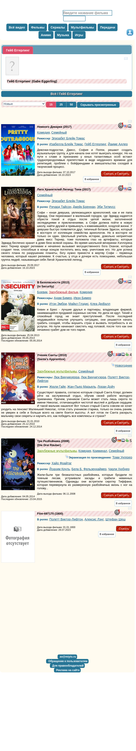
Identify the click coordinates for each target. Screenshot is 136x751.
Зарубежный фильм (63, 292)
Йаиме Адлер (118, 144)
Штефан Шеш (115, 519)
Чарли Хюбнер (118, 469)
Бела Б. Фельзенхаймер (89, 469)
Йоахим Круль (59, 469)
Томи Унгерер (122, 457)
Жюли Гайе (57, 386)
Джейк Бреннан (84, 207)
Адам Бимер (63, 298)
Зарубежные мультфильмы (57, 371)
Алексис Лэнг (94, 519)
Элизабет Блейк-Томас (68, 138)
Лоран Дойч (106, 386)
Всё (53, 94)
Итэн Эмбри (58, 304)
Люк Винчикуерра (66, 377)
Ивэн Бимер (82, 298)
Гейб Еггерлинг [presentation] (18, 50)
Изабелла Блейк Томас (66, 144)
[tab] (18, 50)
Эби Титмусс (106, 207)
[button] (51, 105)
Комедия (43, 132)
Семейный (59, 132)
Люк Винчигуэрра (93, 377)
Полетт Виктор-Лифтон (66, 519)
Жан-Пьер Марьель (81, 386)
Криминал (100, 451)
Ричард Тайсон (60, 207)
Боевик (42, 292)
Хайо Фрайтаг (61, 463)
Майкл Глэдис (78, 304)
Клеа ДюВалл (100, 304)
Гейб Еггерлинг (95, 144)
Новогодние (121, 365)
